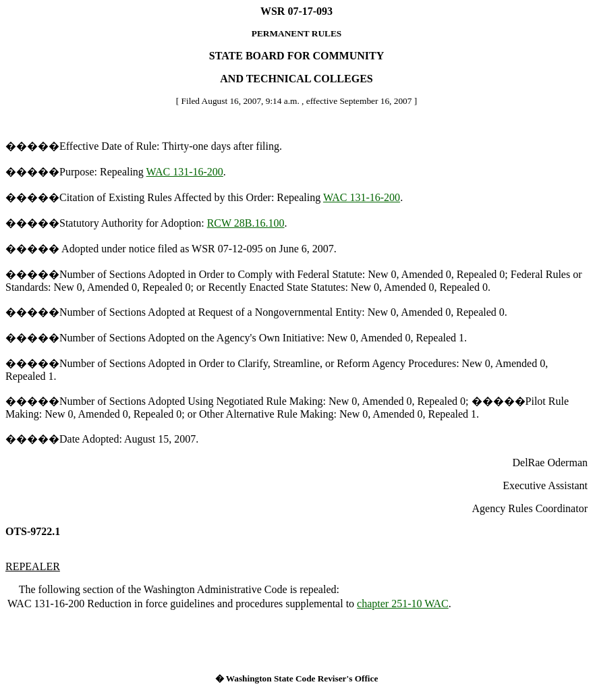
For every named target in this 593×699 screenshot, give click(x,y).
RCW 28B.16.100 (246, 223)
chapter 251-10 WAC (403, 603)
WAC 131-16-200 (184, 171)
